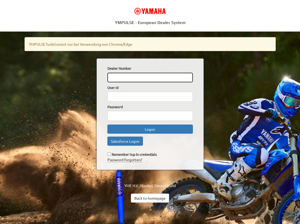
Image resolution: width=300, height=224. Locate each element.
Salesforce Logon (125, 141)
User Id (113, 87)
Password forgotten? (124, 159)
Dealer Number (119, 68)
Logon (150, 129)
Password (115, 107)
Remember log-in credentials (134, 154)
